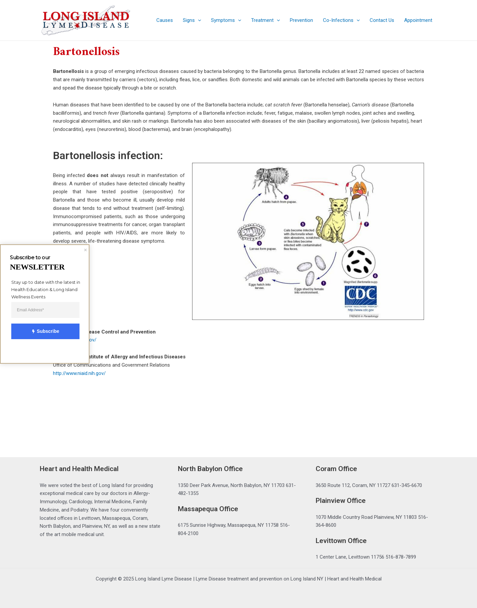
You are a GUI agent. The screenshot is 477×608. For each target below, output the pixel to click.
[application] (198, 20)
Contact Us (382, 20)
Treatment (265, 20)
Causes (164, 20)
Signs (192, 20)
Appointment (418, 20)
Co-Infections (341, 20)
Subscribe (41, 331)
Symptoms (226, 20)
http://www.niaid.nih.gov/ (79, 373)
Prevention (301, 20)
